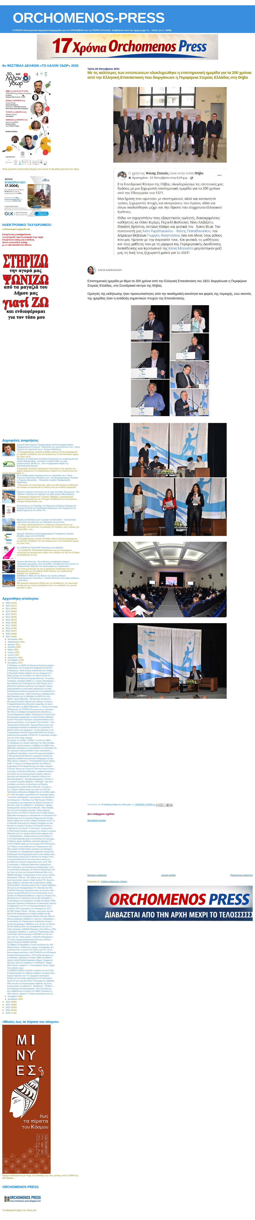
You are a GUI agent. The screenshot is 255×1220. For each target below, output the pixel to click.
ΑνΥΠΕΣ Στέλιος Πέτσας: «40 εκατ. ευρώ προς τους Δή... (30, 911)
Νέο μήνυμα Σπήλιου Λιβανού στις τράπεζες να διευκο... (30, 701)
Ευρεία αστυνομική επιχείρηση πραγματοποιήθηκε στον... (31, 719)
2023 (8, 1004)
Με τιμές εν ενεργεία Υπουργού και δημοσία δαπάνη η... (30, 826)
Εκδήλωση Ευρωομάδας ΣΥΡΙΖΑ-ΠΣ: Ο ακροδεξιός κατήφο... (32, 735)
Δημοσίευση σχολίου (96, 820)
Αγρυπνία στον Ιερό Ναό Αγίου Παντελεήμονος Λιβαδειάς (30, 981)
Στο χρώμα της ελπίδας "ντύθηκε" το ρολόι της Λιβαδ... (29, 740)
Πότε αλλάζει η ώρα (15, 968)
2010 (8, 605)
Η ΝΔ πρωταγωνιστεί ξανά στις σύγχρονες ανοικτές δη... (30, 756)
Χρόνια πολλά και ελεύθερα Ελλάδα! (22, 942)
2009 (8, 603)
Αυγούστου (13, 658)
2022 (8, 1002)
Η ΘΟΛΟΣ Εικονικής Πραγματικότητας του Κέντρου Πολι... (31, 890)
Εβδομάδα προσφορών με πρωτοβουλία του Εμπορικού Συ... (32, 748)
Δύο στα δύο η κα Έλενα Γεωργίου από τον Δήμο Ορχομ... (31, 813)
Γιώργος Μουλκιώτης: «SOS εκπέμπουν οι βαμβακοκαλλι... (31, 694)
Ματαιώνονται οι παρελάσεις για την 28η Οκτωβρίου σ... (30, 898)
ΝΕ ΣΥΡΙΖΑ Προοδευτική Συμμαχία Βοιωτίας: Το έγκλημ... (31, 678)
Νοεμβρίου (13, 996)
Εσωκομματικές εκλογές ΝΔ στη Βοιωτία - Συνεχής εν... (30, 787)
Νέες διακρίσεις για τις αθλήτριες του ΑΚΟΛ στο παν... (29, 696)
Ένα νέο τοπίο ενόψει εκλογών (19, 738)
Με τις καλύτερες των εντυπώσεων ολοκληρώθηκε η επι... (31, 867)
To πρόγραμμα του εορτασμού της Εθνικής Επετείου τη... (30, 802)
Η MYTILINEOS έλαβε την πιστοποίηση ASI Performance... (31, 844)
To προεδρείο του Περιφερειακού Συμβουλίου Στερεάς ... (30, 921)
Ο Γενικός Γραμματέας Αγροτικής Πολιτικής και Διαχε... (29, 939)
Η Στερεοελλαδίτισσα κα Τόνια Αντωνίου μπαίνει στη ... (29, 859)
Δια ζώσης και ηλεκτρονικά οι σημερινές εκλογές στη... (29, 776)
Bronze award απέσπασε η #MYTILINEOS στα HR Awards (31, 952)
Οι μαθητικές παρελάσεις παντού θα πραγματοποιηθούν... (31, 753)
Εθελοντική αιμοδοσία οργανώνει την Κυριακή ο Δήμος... (30, 686)
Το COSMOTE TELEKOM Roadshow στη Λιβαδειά (40, 547)
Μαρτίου (12, 644)
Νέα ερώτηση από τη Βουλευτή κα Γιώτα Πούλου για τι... (30, 683)
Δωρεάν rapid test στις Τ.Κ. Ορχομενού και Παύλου (28, 976)
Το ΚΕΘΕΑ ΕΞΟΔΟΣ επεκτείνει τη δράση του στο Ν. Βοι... (31, 970)
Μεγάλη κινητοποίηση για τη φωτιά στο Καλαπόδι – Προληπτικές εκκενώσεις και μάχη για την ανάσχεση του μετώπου (46, 520)
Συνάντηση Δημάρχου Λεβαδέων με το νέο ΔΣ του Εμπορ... (31, 924)
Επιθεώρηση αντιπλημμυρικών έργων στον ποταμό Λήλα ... (31, 854)
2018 (8, 628)
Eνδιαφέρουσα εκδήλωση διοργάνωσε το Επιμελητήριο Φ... (31, 691)
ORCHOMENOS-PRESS (89, 18)
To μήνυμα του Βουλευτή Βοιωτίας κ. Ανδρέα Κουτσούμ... (30, 771)
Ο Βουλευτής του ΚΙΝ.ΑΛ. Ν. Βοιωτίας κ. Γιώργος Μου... (30, 828)
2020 (8, 634)
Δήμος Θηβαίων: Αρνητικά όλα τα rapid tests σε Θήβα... (30, 883)
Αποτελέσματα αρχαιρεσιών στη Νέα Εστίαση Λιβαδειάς (30, 717)
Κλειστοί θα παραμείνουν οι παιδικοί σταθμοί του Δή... (29, 913)
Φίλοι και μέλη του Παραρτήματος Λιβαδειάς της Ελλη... (30, 983)
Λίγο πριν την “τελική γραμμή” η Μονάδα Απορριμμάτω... (30, 937)
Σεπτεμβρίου (13, 660)
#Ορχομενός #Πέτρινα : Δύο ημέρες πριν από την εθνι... (30, 877)
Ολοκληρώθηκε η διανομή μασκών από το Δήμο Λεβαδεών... (32, 885)
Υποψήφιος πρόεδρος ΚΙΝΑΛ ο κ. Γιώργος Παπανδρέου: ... (31, 681)
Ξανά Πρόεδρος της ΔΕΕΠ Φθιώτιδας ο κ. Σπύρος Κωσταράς (32, 707)
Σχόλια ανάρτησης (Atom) (114, 881)
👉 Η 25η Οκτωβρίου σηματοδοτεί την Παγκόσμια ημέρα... (31, 795)
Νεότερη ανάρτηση (97, 875)
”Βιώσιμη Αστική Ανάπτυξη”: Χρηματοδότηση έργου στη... (31, 725)
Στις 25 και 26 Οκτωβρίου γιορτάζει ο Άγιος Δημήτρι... (29, 810)
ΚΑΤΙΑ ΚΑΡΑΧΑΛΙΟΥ (110, 270)
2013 (8, 614)
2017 (8, 625)
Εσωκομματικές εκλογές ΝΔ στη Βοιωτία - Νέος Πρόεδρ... (31, 808)
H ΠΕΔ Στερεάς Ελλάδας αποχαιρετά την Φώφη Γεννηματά (31, 831)
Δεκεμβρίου (13, 999)
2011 (8, 608)
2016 (8, 622)
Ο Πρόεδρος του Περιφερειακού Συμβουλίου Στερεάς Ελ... (31, 852)
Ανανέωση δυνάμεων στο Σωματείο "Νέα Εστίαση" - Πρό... (31, 722)
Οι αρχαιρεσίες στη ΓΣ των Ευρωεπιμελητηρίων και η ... (30, 906)
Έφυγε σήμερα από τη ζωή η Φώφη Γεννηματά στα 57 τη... (31, 820)
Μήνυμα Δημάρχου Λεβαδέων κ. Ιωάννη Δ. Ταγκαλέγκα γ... (31, 919)
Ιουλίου (11, 655)
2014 (8, 617)
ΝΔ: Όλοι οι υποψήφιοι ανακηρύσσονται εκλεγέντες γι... (30, 712)
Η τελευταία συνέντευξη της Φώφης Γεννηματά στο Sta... (30, 823)
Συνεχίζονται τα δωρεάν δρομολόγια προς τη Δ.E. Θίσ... (30, 862)
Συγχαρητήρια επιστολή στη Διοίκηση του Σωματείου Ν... (30, 727)
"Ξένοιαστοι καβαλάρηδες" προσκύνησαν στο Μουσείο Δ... (31, 797)
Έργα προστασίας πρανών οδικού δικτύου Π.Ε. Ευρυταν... (31, 880)
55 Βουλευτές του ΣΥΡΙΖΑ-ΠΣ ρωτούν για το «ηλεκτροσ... (31, 709)
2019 (8, 631)
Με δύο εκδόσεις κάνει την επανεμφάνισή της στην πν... (30, 926)
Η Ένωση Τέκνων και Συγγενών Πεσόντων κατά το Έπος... (31, 769)
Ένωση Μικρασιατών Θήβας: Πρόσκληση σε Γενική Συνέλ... (31, 714)
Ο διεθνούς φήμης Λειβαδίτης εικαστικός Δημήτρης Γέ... (30, 841)
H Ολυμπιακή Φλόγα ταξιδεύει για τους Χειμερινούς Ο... (30, 673)
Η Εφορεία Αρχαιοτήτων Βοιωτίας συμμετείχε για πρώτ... (30, 704)
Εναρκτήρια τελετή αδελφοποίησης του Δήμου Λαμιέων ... (31, 766)
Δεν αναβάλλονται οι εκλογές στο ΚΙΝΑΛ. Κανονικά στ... (30, 991)
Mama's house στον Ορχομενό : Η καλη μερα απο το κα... (31, 730)
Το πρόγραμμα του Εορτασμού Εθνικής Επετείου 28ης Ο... (31, 916)
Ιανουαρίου (13, 639)
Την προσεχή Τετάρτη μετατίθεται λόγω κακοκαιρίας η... (30, 751)
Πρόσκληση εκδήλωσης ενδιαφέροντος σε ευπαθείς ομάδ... (31, 792)
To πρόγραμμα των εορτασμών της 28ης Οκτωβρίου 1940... (31, 901)
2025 (8, 1010)
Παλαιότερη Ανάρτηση (241, 875)
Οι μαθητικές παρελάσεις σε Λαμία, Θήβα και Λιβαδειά (29, 957)
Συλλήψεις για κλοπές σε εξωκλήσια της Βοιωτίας (27, 784)
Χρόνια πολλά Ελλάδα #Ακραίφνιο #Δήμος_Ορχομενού (30, 960)
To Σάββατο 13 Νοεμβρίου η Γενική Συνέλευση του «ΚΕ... (31, 945)
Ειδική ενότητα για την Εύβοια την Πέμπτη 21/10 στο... (29, 676)
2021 (8, 636)
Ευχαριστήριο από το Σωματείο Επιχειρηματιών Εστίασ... (30, 818)
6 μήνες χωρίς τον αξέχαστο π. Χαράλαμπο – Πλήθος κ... (30, 986)
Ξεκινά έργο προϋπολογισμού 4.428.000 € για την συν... (30, 934)
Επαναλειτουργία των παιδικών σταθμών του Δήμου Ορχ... (31, 973)
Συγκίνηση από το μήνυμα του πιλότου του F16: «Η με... (30, 950)
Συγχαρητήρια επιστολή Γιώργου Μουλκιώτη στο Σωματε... (31, 732)
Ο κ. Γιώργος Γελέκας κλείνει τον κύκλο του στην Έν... (29, 789)
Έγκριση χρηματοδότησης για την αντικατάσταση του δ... (30, 893)
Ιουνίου (11, 652)
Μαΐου (11, 650)
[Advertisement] (171, 846)
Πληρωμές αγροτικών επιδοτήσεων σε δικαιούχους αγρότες (31, 903)
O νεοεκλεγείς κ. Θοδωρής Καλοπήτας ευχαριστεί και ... (30, 864)
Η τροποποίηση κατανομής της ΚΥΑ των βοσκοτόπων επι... (31, 870)
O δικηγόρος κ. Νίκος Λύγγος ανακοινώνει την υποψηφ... (30, 670)
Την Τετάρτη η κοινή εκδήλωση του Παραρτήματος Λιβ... (30, 846)
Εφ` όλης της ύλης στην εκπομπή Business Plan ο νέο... (30, 872)
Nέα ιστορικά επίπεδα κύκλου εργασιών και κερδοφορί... (30, 849)
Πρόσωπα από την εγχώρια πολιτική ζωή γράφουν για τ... (31, 833)
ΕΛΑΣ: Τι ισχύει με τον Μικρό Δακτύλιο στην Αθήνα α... (29, 763)
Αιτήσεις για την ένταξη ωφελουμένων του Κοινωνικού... (30, 978)
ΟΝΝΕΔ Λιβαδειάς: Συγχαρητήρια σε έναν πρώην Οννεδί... (31, 875)
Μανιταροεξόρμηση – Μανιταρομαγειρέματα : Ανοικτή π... (30, 779)
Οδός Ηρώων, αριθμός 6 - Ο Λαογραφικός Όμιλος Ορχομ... (31, 761)
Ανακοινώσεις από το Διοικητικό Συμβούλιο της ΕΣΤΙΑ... (30, 668)
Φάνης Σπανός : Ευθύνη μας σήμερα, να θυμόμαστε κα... (30, 947)
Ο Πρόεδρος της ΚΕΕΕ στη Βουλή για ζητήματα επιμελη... (31, 665)
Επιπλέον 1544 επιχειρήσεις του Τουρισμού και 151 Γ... (30, 908)
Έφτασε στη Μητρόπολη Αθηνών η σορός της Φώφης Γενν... (32, 895)
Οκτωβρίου (13, 663)
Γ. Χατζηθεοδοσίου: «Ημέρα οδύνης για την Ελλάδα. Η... (30, 836)
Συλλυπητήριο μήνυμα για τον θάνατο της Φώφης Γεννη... (31, 857)
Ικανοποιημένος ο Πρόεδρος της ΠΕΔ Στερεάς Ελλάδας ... (31, 800)
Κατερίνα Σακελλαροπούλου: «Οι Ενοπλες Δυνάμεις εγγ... (31, 955)
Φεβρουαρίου (14, 642)
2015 (8, 620)
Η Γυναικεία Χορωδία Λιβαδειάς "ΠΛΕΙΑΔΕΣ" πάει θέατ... (30, 782)
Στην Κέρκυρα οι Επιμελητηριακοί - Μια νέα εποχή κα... (30, 989)
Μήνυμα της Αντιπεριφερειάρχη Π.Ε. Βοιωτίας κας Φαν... (30, 888)
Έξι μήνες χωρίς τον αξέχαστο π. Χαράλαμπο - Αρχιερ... (30, 805)
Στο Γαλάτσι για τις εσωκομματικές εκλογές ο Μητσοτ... (29, 774)
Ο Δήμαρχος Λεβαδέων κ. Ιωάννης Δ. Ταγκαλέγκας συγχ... (31, 932)
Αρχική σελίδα (168, 875)
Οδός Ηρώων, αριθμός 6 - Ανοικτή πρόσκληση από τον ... (31, 994)
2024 (8, 1007)
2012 (8, 611)
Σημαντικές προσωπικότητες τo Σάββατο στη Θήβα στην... (31, 745)
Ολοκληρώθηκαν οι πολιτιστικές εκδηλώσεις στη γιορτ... (30, 689)
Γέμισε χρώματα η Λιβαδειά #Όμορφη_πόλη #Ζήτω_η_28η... (32, 929)
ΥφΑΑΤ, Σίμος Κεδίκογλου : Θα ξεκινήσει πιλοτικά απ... (29, 699)
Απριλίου (12, 647)
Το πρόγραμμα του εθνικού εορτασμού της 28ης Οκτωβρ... (31, 743)
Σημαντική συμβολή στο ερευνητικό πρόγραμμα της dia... (30, 758)
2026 (8, 1013)
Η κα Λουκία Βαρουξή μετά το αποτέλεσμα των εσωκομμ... (31, 839)
